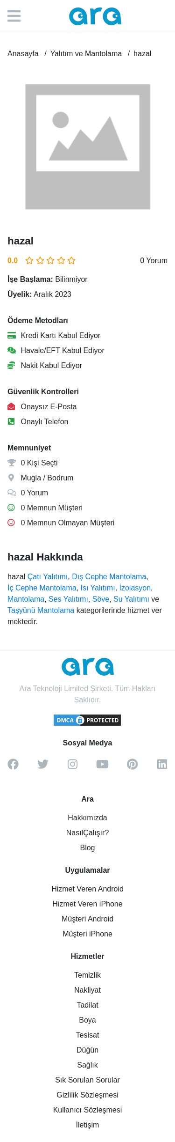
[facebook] (13, 767)
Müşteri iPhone (87, 934)
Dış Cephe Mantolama (109, 577)
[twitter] (43, 767)
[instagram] (73, 767)
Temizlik (87, 975)
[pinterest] (132, 767)
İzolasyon (135, 588)
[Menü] (18, 16)
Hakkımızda (87, 818)
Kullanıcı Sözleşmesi (87, 1110)
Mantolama (25, 599)
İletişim (87, 1125)
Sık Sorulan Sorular (87, 1080)
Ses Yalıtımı (68, 599)
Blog (87, 848)
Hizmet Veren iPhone (87, 904)
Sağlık (87, 1065)
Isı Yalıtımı (98, 588)
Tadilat (87, 1005)
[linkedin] (162, 767)
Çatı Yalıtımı (48, 577)
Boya (87, 1020)
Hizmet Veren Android (87, 889)
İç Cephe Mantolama (42, 588)
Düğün (87, 1050)
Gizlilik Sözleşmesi (87, 1095)
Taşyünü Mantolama (40, 610)
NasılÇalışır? (87, 833)
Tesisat (87, 1035)
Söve (100, 599)
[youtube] (102, 767)
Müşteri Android (87, 919)
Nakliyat (87, 990)
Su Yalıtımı (131, 599)
